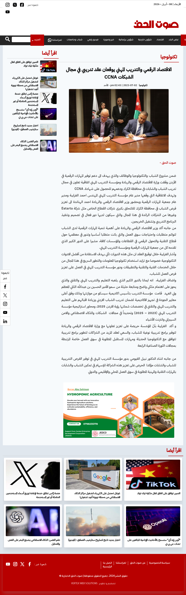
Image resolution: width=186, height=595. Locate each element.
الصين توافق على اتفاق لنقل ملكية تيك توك (24, 64)
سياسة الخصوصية (159, 563)
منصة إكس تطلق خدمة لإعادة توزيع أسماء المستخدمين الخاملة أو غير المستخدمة (25, 99)
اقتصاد (160, 40)
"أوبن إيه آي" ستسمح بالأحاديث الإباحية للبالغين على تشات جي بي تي (25, 113)
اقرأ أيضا (49, 53)
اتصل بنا (107, 563)
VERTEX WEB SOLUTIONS (84, 583)
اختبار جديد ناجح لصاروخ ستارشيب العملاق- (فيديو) (24, 127)
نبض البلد (173, 40)
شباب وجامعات (74, 40)
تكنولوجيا (168, 56)
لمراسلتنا (55, 40)
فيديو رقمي (92, 40)
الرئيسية (107, 567)
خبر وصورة (108, 40)
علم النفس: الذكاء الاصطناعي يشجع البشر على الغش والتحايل (24, 145)
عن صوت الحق (137, 563)
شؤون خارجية (145, 40)
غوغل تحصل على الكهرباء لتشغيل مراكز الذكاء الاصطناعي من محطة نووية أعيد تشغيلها (24, 83)
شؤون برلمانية (126, 40)
